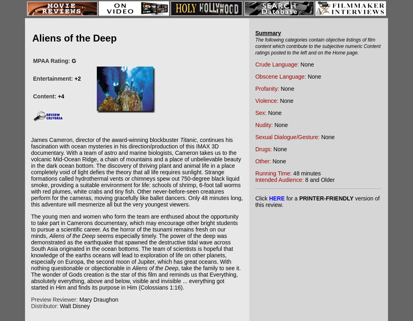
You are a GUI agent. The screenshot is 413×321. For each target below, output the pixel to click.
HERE (277, 198)
